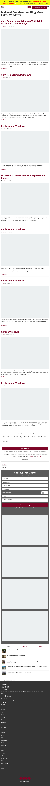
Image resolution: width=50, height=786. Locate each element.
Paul (4, 26)
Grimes (2, 750)
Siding (2, 730)
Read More (4, 68)
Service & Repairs (5, 758)
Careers (3, 717)
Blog (2, 719)
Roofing (3, 732)
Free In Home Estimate (39, 7)
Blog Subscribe (25, 448)
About (2, 712)
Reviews (3, 709)
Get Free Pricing (25, 505)
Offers (2, 760)
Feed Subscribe (25, 459)
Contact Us (3, 707)
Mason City (3, 745)
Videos (2, 714)
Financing (3, 766)
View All (3, 753)
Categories (24, 646)
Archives (41, 646)
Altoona (3, 748)
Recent (8, 646)
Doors (2, 735)
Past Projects (4, 771)
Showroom (3, 704)
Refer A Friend (4, 763)
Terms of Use (31, 456)
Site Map (28, 781)
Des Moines (4, 742)
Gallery (2, 768)
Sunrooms (3, 727)
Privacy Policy (38, 456)
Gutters (2, 737)
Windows (3, 725)
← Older (4, 464)
